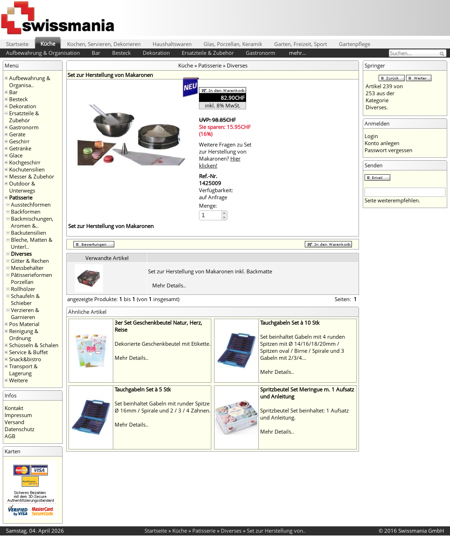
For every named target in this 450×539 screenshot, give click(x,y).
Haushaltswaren (172, 43)
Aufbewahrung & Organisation (43, 52)
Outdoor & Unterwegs (22, 187)
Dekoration (156, 52)
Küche (47, 43)
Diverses (21, 253)
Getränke (20, 148)
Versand (14, 422)
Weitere (18, 380)
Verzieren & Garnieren (25, 313)
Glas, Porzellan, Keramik (233, 43)
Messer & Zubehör (31, 176)
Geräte (17, 134)
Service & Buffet (28, 352)
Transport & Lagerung (23, 370)
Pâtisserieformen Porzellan (31, 278)
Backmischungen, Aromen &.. (32, 222)
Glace (15, 155)
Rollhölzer (23, 288)
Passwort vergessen (388, 150)
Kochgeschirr (24, 162)
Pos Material (24, 323)
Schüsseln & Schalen (33, 345)
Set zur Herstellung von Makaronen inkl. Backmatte (210, 271)
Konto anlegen (382, 143)
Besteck (121, 52)
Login (371, 135)
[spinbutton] (210, 215)
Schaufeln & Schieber (25, 299)
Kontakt (14, 407)
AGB (10, 436)
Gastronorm (260, 52)
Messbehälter (27, 267)
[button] (224, 213)
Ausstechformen (31, 204)
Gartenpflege (354, 43)
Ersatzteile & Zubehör (208, 52)
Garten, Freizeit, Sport (300, 43)
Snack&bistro (25, 359)
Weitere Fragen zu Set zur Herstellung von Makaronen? (225, 155)
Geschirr (19, 141)
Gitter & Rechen (30, 260)
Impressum (18, 414)
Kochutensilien (27, 169)
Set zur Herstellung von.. (276, 530)
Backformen (25, 211)
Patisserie (20, 197)
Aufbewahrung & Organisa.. (29, 81)
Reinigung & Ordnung (23, 334)
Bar (96, 52)
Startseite (17, 43)
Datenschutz (19, 429)
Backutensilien (28, 232)
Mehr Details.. (169, 285)
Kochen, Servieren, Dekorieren (104, 43)
